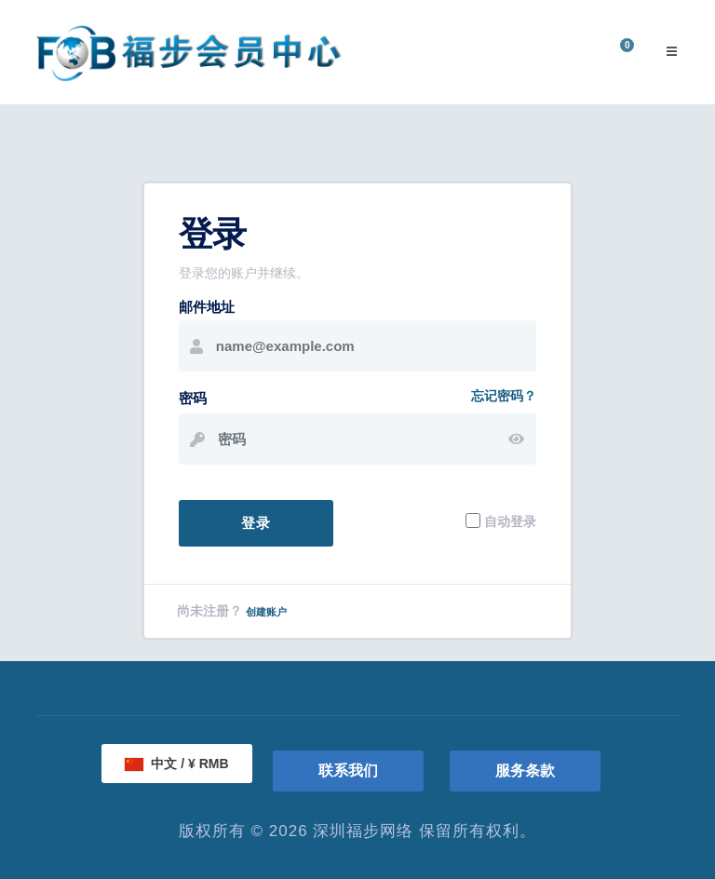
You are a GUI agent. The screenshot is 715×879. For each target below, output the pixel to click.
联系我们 (348, 770)
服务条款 (525, 770)
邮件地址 (207, 307)
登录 (256, 523)
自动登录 (510, 520)
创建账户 (266, 611)
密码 (193, 398)
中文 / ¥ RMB (176, 763)
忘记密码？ (503, 395)
